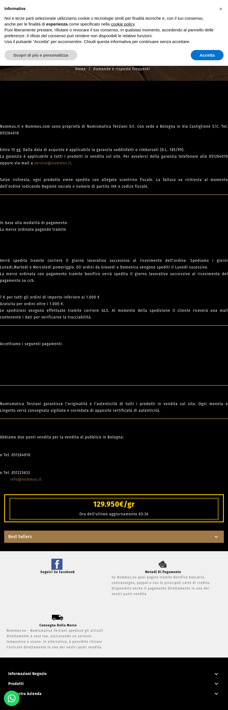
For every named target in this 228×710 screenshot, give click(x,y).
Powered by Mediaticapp (113, 702)
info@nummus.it (25, 479)
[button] (220, 8)
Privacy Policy (114, 695)
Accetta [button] (207, 55)
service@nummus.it (52, 163)
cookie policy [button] (123, 24)
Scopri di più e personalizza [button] (40, 55)
